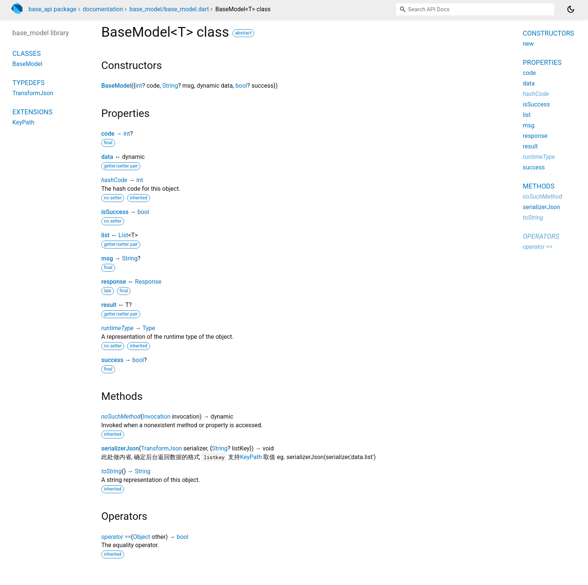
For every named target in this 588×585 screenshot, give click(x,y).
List (123, 235)
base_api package (52, 9)
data (107, 156)
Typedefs (28, 83)
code (107, 133)
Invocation (156, 416)
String (170, 85)
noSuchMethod (121, 416)
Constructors (548, 33)
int (138, 85)
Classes (26, 53)
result (109, 304)
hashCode (114, 180)
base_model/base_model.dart (169, 9)
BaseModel (116, 85)
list (105, 235)
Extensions (32, 112)
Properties (542, 62)
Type (148, 328)
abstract (243, 33)
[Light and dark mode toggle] (571, 9)
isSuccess (115, 211)
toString (111, 471)
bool (241, 85)
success (112, 360)
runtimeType (117, 328)
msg (107, 258)
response (113, 281)
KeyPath (251, 457)
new (528, 43)
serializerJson (120, 448)
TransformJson (161, 448)
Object (141, 536)
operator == (116, 536)
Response (148, 281)
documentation (103, 9)
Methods (539, 186)
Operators (541, 236)
